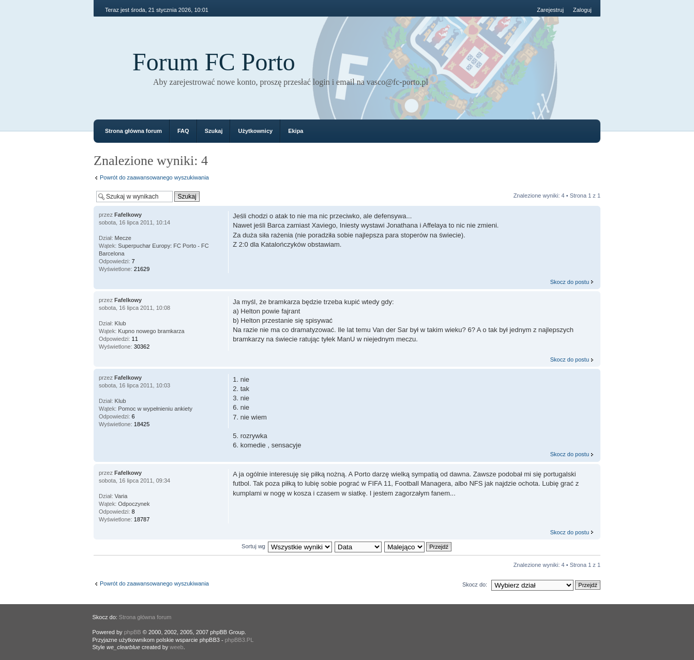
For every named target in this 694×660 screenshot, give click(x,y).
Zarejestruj (550, 10)
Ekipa (295, 131)
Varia (121, 496)
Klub (120, 323)
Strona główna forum (133, 131)
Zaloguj (582, 10)
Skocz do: (474, 584)
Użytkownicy (255, 131)
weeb (176, 647)
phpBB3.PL (239, 640)
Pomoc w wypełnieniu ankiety (155, 409)
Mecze (123, 238)
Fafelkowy (128, 215)
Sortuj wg (253, 546)
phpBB (132, 632)
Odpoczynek (133, 504)
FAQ (183, 131)
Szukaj (214, 131)
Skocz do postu (569, 282)
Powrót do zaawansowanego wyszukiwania (154, 177)
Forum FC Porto (213, 62)
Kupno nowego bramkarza (151, 331)
